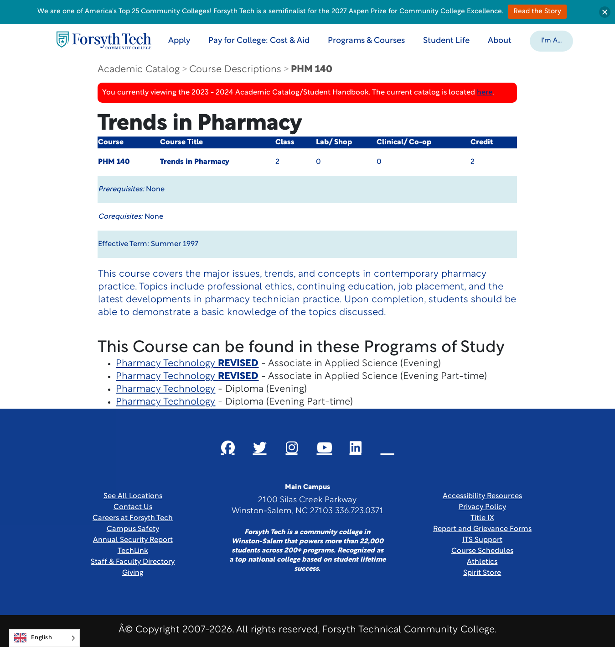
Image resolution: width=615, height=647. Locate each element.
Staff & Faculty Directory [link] (133, 562)
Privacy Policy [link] (482, 507)
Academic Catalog (139, 69)
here (484, 92)
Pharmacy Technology (187, 363)
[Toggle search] (593, 40)
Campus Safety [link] (133, 529)
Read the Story (537, 11)
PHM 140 (311, 69)
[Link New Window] (228, 447)
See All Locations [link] (132, 496)
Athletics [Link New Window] (482, 562)
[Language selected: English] (44, 638)
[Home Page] (104, 40)
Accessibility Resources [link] (482, 496)
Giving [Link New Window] (133, 573)
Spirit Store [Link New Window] (482, 573)
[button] (551, 40)
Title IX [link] (482, 518)
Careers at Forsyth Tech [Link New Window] (133, 518)
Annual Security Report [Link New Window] (133, 540)
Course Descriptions (235, 69)
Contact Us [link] (133, 507)
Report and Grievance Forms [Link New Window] (482, 529)
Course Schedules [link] (482, 551)
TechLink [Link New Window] (133, 551)
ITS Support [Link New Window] (482, 540)
